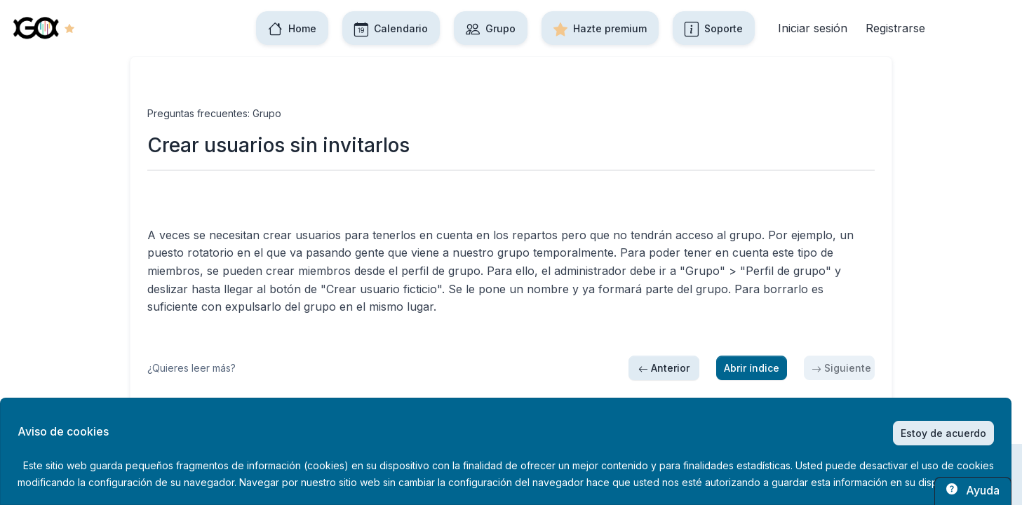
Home (292, 28)
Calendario (391, 28)
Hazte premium (600, 28)
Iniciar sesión (812, 28)
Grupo (491, 28)
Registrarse (895, 28)
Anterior (664, 368)
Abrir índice (751, 368)
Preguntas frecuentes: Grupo (214, 113)
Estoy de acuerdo (943, 433)
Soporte (714, 28)
